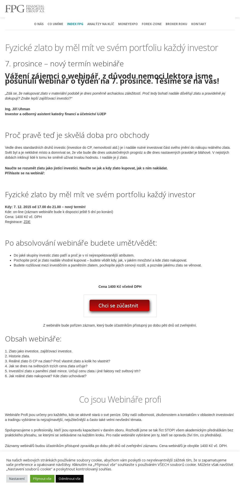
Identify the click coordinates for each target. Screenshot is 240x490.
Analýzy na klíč (100, 24)
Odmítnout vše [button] (70, 478)
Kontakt (198, 24)
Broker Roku (176, 24)
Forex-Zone (152, 24)
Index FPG (75, 24)
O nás (39, 24)
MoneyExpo (128, 24)
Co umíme (55, 24)
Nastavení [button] (17, 478)
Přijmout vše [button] (42, 478)
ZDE (27, 222)
